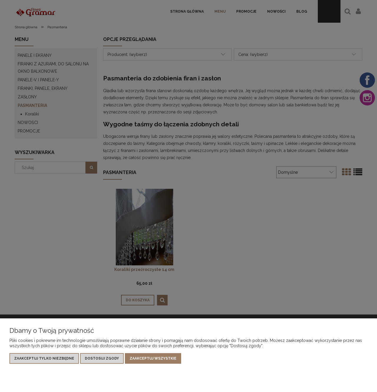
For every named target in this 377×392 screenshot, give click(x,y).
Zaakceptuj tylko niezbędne (44, 358)
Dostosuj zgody (102, 358)
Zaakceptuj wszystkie (153, 358)
